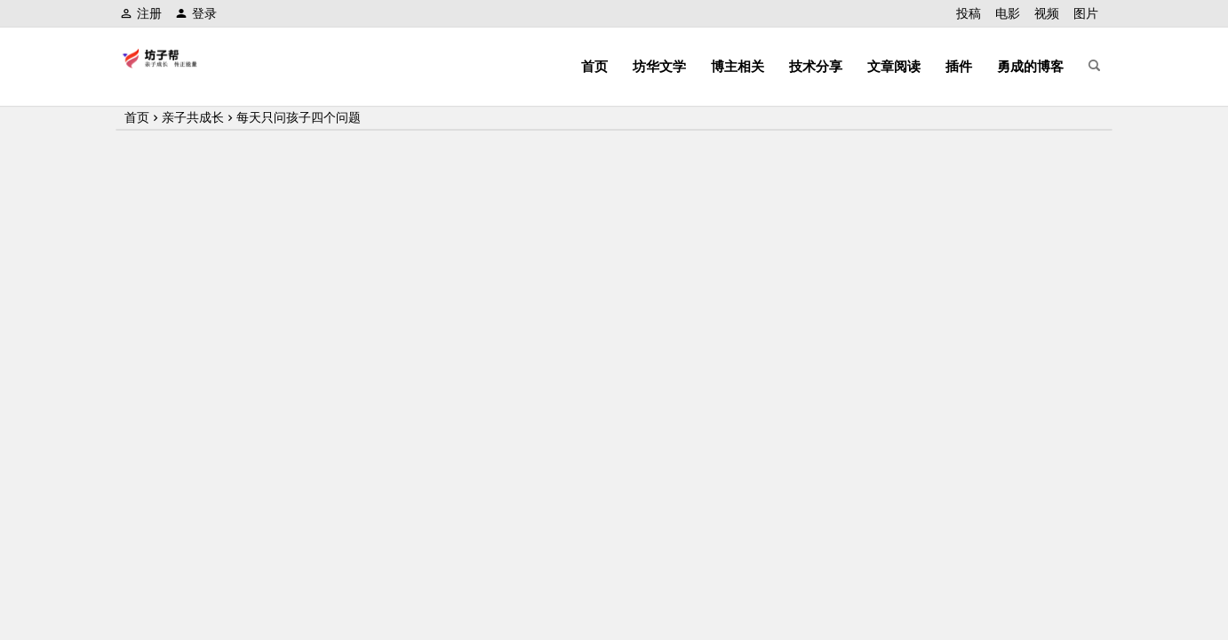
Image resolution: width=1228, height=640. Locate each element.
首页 (594, 66)
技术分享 (815, 66)
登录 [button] (196, 13)
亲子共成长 (193, 117)
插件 (958, 66)
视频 (1046, 13)
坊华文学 (659, 66)
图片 (1085, 13)
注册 (141, 13)
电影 (1007, 13)
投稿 (968, 13)
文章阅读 (894, 66)
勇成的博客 (1030, 66)
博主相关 (737, 66)
